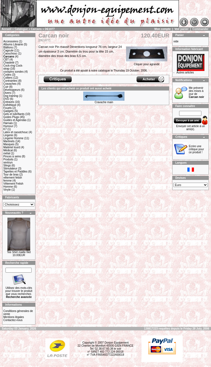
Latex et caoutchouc (15, 132)
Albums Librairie (13, 44)
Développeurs (11, 89)
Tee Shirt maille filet (19, 252)
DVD (6, 98)
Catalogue (21, 29)
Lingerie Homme (13, 138)
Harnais (8, 123)
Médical (8, 150)
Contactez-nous (13, 320)
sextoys (8, 162)
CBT (6, 59)
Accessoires (10, 41)
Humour (8, 126)
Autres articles (185, 72)
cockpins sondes (13, 71)
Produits (8, 159)
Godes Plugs (11, 117)
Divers (7, 92)
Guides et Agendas (15, 120)
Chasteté (8, 62)
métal (6, 153)
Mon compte (162, 29)
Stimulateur (10, 168)
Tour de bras (11, 174)
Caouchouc (10, 53)
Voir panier (181, 29)
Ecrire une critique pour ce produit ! (196, 149)
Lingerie (8, 135)
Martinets (9, 141)
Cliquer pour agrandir (146, 63)
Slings (7, 165)
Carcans (36, 29)
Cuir (5, 86)
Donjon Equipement (116, 342)
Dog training (10, 95)
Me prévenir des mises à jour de (196, 92)
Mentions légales (13, 317)
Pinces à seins (12, 156)
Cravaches (9, 83)
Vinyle (7, 189)
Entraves (8, 101)
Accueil (7, 29)
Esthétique (9, 104)
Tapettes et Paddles (15, 171)
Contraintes (10, 80)
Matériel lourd (11, 147)
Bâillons (8, 47)
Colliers (7, 77)
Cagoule (8, 50)
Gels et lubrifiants (13, 114)
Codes (7, 74)
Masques (9, 144)
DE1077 (50, 29)
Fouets (7, 107)
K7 (5, 129)
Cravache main (104, 102)
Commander (200, 29)
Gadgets (8, 111)
